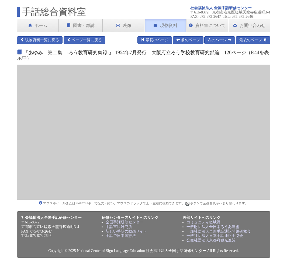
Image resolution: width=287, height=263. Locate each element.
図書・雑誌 (81, 25)
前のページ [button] (188, 40)
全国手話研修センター (124, 222)
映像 (123, 25)
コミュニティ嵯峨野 (203, 222)
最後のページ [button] (253, 40)
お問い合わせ (249, 25)
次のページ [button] (219, 40)
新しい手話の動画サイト (126, 231)
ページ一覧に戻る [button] (84, 40)
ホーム (37, 25)
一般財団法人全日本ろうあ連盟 (212, 227)
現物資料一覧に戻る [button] (39, 40)
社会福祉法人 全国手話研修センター (221, 8)
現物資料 (165, 25)
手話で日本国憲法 (121, 236)
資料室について (207, 25)
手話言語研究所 (119, 227)
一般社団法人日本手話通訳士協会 (214, 236)
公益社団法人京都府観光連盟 (211, 240)
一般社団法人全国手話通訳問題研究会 (218, 231)
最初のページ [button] (154, 40)
